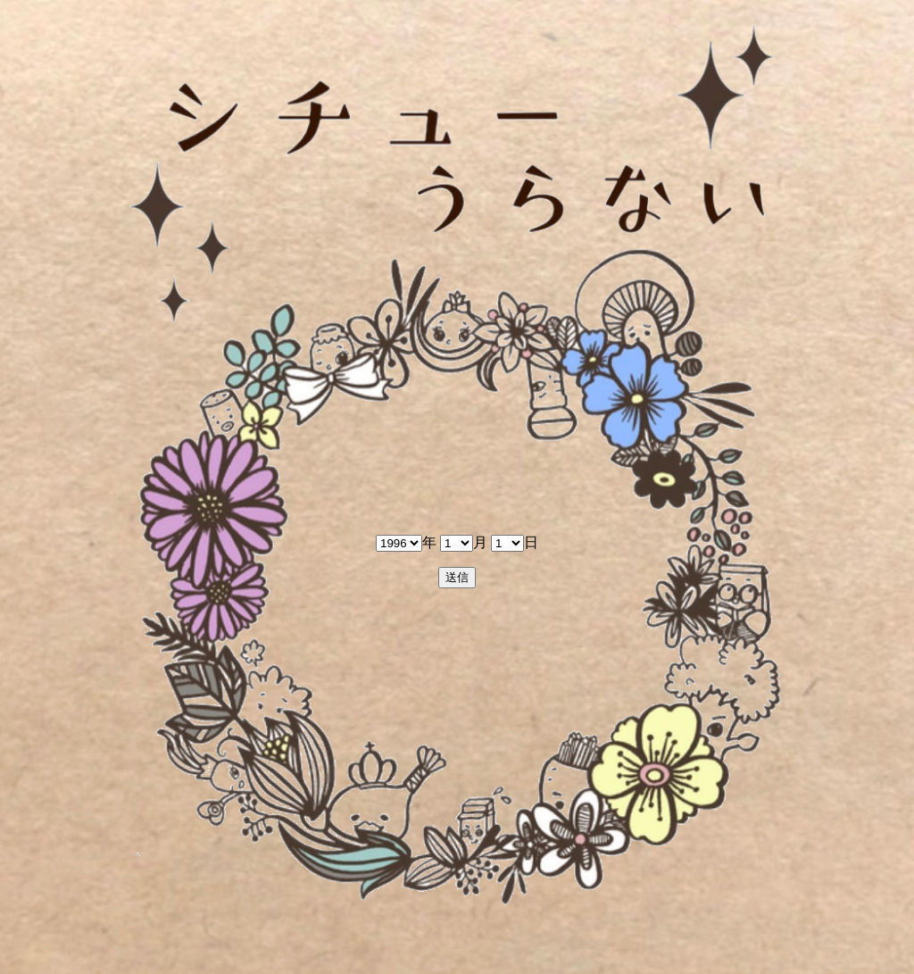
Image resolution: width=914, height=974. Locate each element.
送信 (457, 577)
